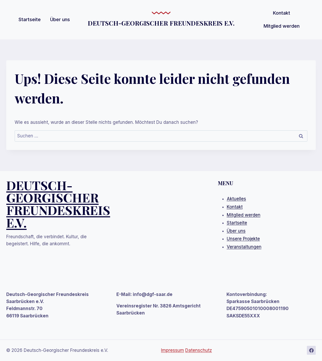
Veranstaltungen (244, 246)
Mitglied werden (282, 26)
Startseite (30, 19)
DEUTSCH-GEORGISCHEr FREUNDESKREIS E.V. (58, 204)
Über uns (60, 19)
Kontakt (281, 13)
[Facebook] (311, 350)
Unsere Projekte (243, 238)
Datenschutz (198, 350)
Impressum (172, 350)
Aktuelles (236, 198)
